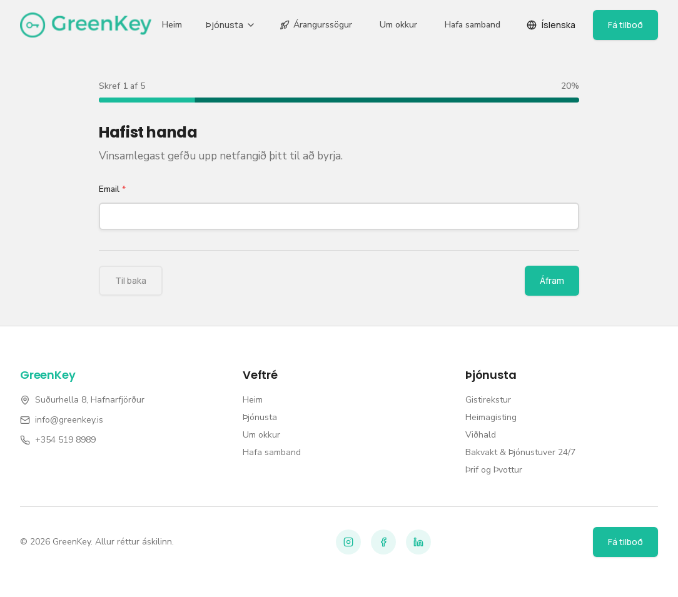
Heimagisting (491, 417)
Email (112, 189)
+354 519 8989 (65, 440)
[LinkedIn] (418, 541)
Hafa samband (472, 25)
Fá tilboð (625, 25)
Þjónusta (231, 25)
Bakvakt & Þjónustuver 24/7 (520, 452)
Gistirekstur (488, 400)
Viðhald (480, 435)
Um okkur (398, 25)
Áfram (552, 280)
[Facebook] (383, 541)
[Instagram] (348, 541)
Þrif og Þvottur (493, 470)
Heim (172, 25)
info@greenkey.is (69, 420)
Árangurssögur (316, 25)
